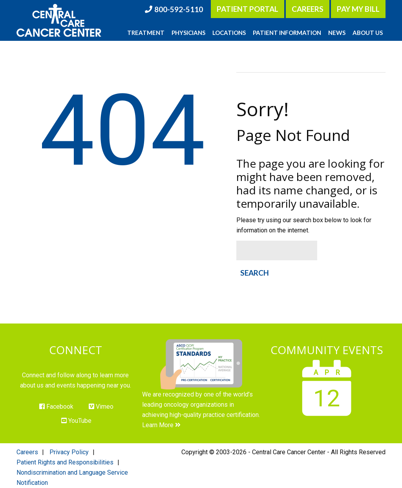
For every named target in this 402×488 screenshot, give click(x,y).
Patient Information (287, 32)
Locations (229, 32)
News (336, 32)
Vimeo (101, 406)
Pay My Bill (358, 8)
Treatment (145, 32)
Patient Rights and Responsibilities (64, 462)
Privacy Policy (69, 452)
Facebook (56, 406)
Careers (307, 8)
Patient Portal (247, 8)
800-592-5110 (178, 9)
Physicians (188, 32)
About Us (368, 32)
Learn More (161, 425)
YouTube (76, 420)
